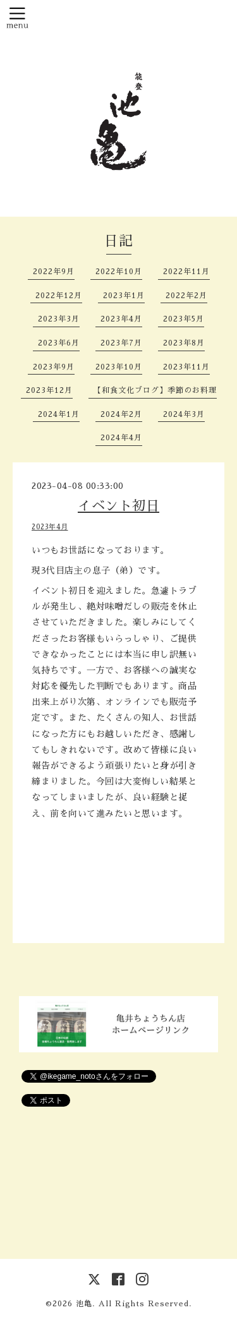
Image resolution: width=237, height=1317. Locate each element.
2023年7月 (121, 343)
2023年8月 (184, 343)
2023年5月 (183, 319)
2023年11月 (186, 367)
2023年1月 (124, 295)
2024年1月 (59, 414)
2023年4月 (121, 319)
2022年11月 (186, 271)
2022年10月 (118, 271)
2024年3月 (184, 414)
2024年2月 (121, 414)
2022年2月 (186, 295)
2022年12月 (58, 295)
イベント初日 (118, 505)
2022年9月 (54, 271)
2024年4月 (121, 438)
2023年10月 (118, 367)
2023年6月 (59, 343)
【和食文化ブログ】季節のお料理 (155, 390)
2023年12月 (49, 390)
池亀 (84, 1304)
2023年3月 (59, 319)
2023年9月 (54, 367)
